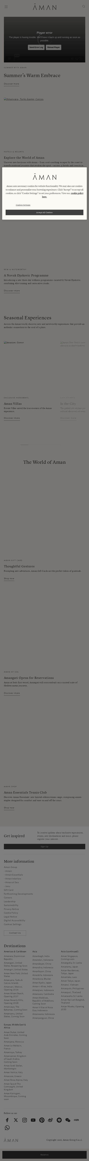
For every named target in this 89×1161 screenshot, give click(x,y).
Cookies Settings (23, 205)
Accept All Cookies (44, 212)
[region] (44, 193)
